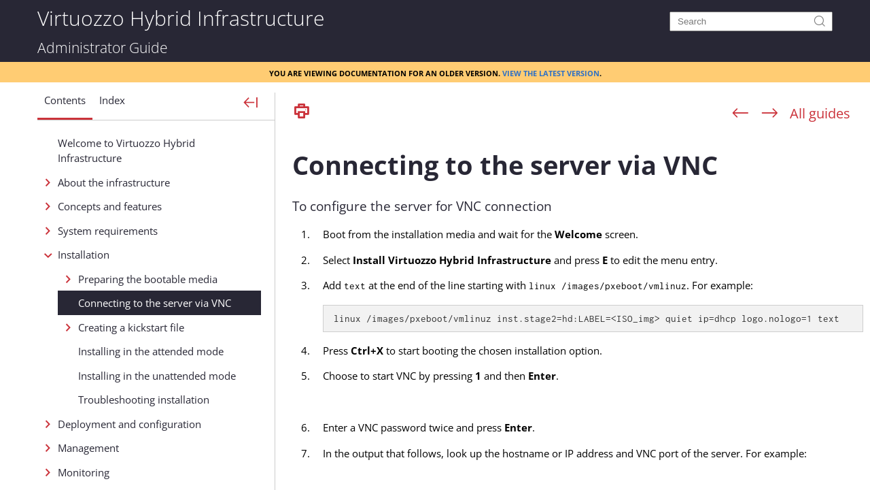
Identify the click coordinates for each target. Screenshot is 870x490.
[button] (65, 105)
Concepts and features (110, 206)
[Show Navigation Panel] (251, 103)
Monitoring (83, 472)
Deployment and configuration (129, 424)
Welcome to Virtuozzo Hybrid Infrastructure (126, 150)
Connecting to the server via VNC (154, 303)
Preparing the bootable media (148, 279)
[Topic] (577, 308)
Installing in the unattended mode (157, 375)
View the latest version (550, 72)
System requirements (108, 231)
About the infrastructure (114, 182)
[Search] (751, 21)
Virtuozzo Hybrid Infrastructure (180, 17)
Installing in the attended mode (151, 351)
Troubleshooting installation (143, 399)
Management (88, 448)
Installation (83, 254)
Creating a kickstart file (131, 327)
